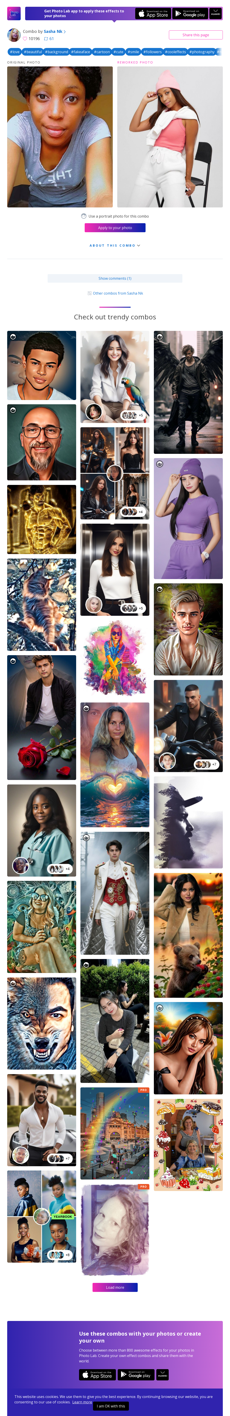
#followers (152, 51)
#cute (118, 51)
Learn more (82, 1402)
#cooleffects (175, 51)
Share (196, 34)
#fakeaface (80, 51)
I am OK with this (111, 1406)
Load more (115, 1287)
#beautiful (33, 51)
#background (56, 51)
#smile (133, 51)
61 (49, 38)
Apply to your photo (115, 227)
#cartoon (102, 51)
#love (15, 51)
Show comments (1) (115, 278)
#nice (221, 51)
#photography (202, 51)
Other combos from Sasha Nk (115, 293)
